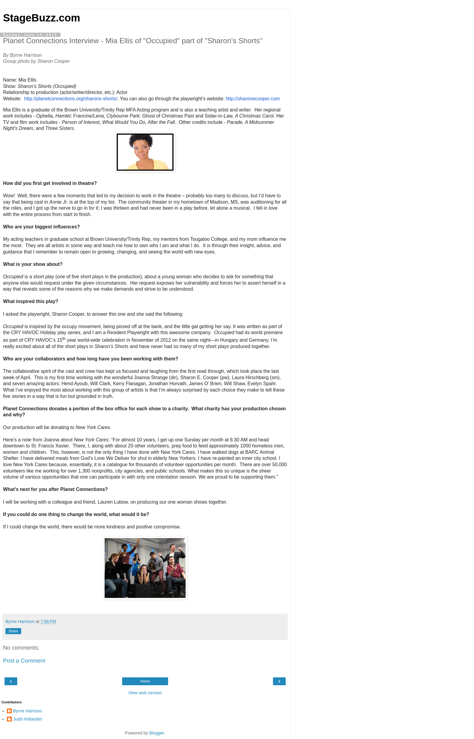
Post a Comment (24, 660)
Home (145, 681)
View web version (145, 692)
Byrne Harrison (27, 710)
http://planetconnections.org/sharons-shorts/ (70, 98)
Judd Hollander (27, 719)
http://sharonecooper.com (253, 98)
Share (13, 631)
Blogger (156, 733)
